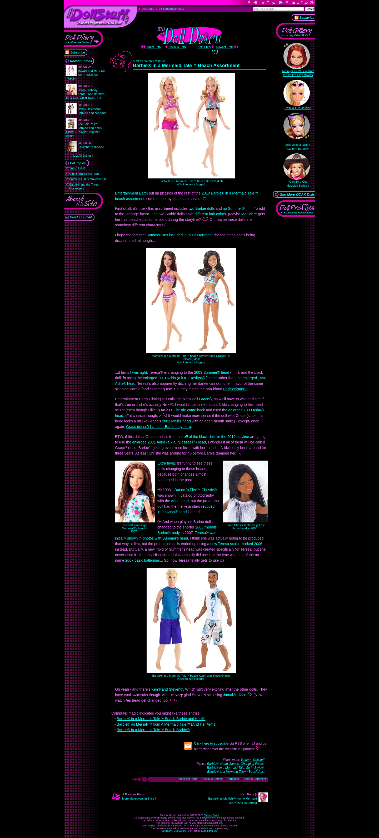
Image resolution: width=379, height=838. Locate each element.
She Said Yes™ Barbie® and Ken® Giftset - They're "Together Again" (84, 127)
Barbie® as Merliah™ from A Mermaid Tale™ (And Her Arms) (166, 724)
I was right (138, 372)
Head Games (229, 764)
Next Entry (204, 46)
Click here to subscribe (211, 743)
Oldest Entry (154, 46)
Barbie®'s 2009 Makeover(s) (87, 179)
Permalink (233, 778)
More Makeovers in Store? (139, 798)
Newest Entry (224, 46)
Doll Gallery (180, 831)
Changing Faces (252, 764)
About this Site (210, 831)
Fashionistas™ (235, 389)
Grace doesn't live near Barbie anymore (158, 427)
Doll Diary (166, 831)
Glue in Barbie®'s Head (84, 173)
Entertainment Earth (131, 193)
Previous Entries (212, 778)
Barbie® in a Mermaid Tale (225, 768)
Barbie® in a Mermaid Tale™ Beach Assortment (186, 65)
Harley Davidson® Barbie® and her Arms (92, 108)
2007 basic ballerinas (142, 560)
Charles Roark (211, 815)
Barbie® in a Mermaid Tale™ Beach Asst (236, 772)
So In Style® (77, 168)
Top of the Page (187, 778)
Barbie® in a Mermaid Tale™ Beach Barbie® (153, 730)
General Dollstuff (253, 760)
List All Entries (82, 155)
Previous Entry (177, 46)
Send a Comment (254, 778)
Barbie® (213, 764)
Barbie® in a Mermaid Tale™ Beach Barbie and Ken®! (161, 719)
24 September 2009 (171, 8)
